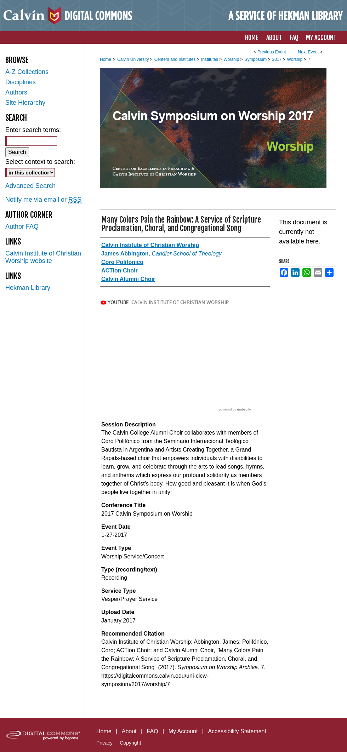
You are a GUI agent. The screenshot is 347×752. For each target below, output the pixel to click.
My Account (183, 731)
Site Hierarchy (25, 102)
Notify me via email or (43, 199)
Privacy (104, 743)
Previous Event (271, 52)
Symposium (256, 59)
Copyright (130, 743)
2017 (277, 59)
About (129, 731)
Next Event (308, 52)
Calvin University (133, 59)
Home (105, 59)
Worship (231, 59)
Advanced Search (30, 185)
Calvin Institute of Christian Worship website (43, 257)
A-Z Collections (27, 71)
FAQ (152, 731)
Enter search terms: (33, 129)
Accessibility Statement (237, 731)
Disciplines (20, 82)
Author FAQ (22, 226)
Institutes (210, 59)
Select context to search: (40, 161)
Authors (16, 92)
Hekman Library (27, 287)
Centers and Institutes (175, 59)
